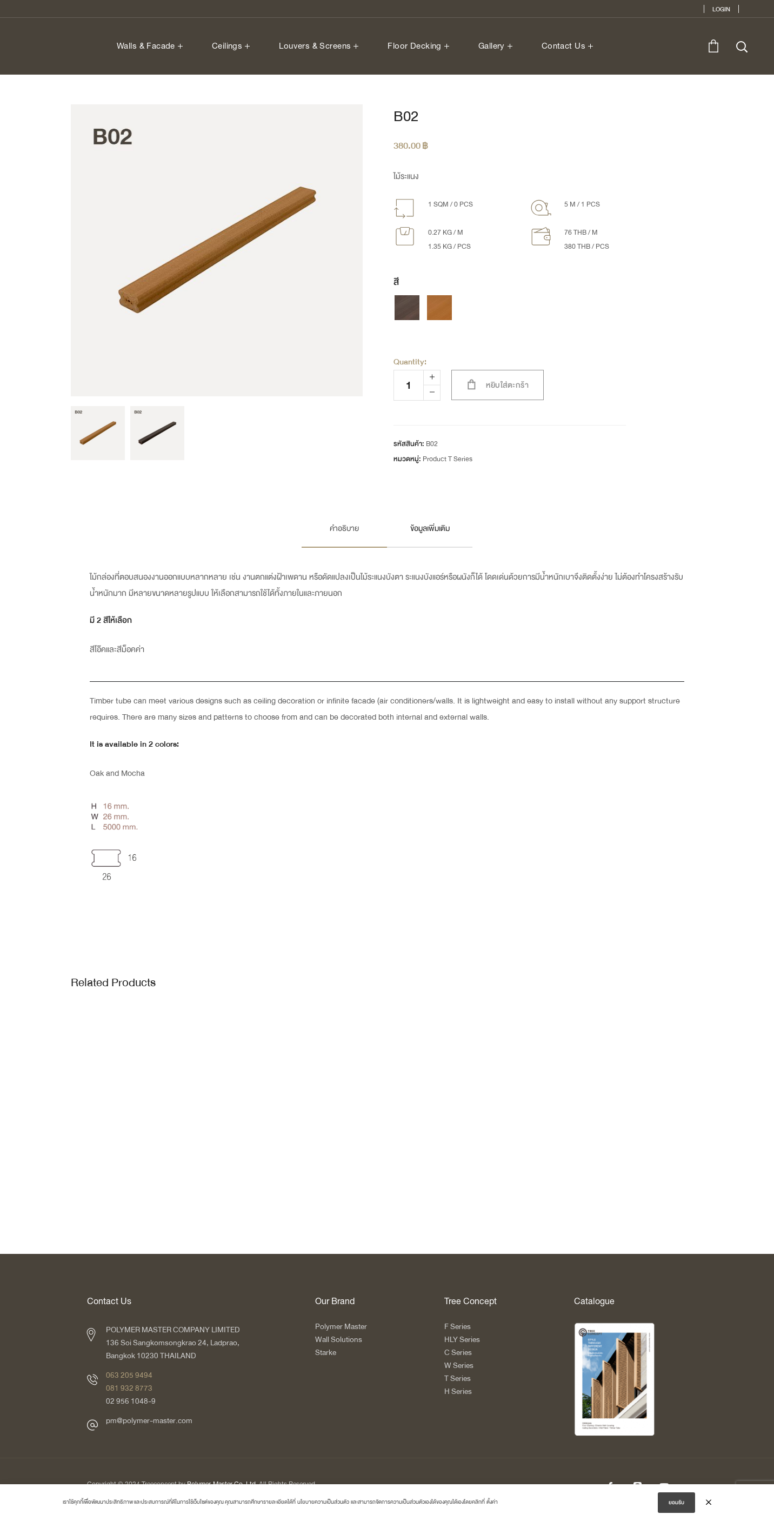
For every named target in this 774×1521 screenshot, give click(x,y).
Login (721, 9)
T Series (457, 1378)
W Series (458, 1365)
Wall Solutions (338, 1339)
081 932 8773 (129, 1388)
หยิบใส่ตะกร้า (507, 385)
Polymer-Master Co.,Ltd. (222, 1484)
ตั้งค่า (492, 1505)
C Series (458, 1352)
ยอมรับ (676, 1505)
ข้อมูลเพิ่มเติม (430, 528)
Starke (326, 1352)
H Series (458, 1391)
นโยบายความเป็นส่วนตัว (323, 1505)
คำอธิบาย (344, 528)
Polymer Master (341, 1326)
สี (396, 282)
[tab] (344, 528)
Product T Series (447, 459)
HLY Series (462, 1339)
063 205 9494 (129, 1375)
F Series (457, 1326)
